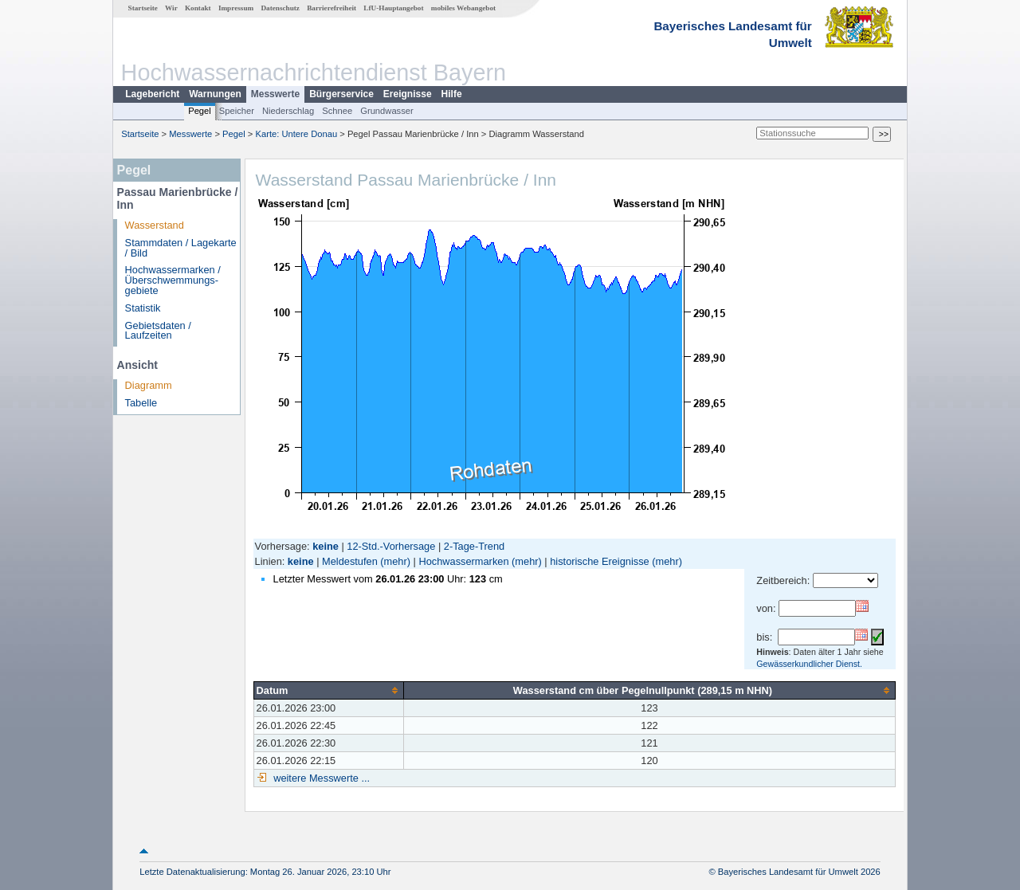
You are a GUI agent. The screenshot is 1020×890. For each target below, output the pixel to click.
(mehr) (395, 561)
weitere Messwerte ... (320, 778)
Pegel (199, 111)
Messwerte (275, 94)
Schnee (337, 111)
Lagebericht (152, 94)
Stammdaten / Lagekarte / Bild (181, 248)
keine (301, 561)
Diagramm (148, 385)
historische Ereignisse (599, 561)
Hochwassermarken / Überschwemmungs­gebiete (173, 280)
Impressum (235, 8)
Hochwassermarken (463, 561)
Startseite (143, 8)
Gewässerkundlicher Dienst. (809, 663)
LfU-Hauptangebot (393, 8)
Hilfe (451, 94)
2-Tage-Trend (474, 546)
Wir (171, 8)
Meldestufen (350, 561)
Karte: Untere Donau (297, 134)
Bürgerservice (341, 94)
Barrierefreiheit (331, 8)
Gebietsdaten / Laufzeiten (158, 331)
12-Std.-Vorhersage (391, 546)
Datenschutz (280, 8)
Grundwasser (387, 111)
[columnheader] (328, 690)
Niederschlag (288, 111)
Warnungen (215, 94)
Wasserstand (154, 225)
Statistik (143, 308)
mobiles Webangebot (463, 8)
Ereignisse (407, 94)
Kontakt (198, 8)
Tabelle (141, 403)
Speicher (236, 111)
